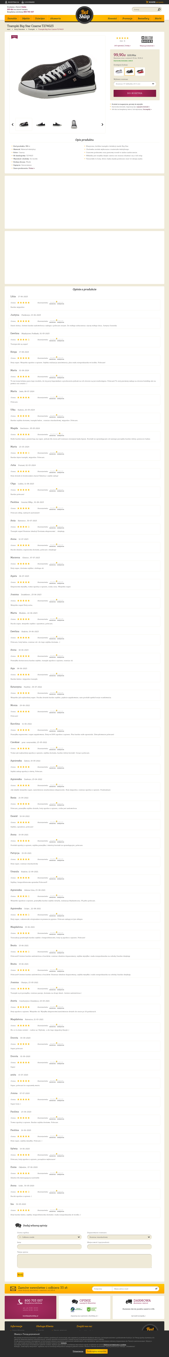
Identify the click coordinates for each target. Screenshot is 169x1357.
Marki (158, 18)
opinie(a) (119, 46)
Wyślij (20, 1275)
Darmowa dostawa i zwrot (123, 61)
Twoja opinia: (22, 1252)
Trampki (32, 29)
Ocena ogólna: (23, 1233)
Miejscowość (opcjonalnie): (98, 1242)
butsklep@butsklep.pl (30, 1316)
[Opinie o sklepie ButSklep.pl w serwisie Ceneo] (92, 1309)
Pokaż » (32, 168)
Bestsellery (143, 18)
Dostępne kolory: (121, 65)
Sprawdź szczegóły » (138, 1316)
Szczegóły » (147, 109)
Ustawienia (77, 1351)
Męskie (26, 18)
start (10, 29)
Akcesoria (55, 18)
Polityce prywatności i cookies (115, 1345)
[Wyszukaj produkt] (159, 9)
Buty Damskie (20, 29)
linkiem (64, 1343)
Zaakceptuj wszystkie (96, 1351)
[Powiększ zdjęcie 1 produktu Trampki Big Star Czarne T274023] (57, 77)
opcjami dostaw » (143, 107)
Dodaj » (128, 46)
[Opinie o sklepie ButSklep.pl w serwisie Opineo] (76, 1309)
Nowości (112, 18)
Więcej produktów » (147, 46)
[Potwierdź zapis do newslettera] (156, 1289)
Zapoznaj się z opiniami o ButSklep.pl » (84, 1316)
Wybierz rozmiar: (121, 79)
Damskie (12, 18)
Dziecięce (40, 18)
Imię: (19, 1242)
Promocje (127, 18)
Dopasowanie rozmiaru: (97, 1233)
